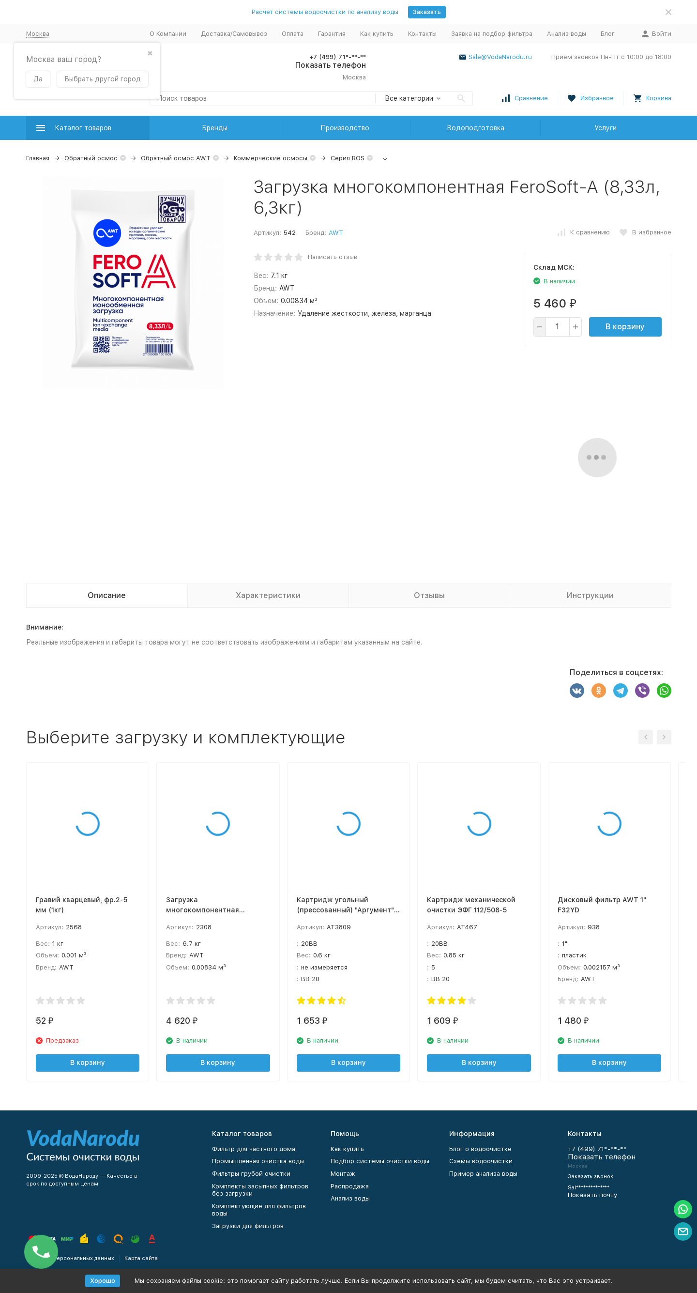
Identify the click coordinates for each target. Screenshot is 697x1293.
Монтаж (343, 1173)
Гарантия (332, 33)
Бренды (214, 128)
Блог (608, 33)
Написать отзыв (332, 257)
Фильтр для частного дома (253, 1149)
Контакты (422, 33)
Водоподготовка (475, 128)
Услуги (605, 128)
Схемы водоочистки (481, 1161)
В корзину (625, 326)
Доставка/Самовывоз (234, 33)
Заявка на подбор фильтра (491, 33)
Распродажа (350, 1186)
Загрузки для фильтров (248, 1226)
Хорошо (102, 1280)
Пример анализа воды (483, 1173)
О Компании (168, 33)
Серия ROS (347, 158)
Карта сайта (141, 1258)
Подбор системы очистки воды (380, 1161)
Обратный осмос (91, 158)
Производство (344, 128)
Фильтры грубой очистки (251, 1173)
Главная (37, 158)
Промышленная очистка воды (258, 1161)
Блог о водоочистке (480, 1149)
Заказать (427, 11)
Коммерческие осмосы (270, 158)
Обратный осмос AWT (176, 158)
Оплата (292, 33)
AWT (336, 232)
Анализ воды (566, 33)
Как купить (377, 33)
